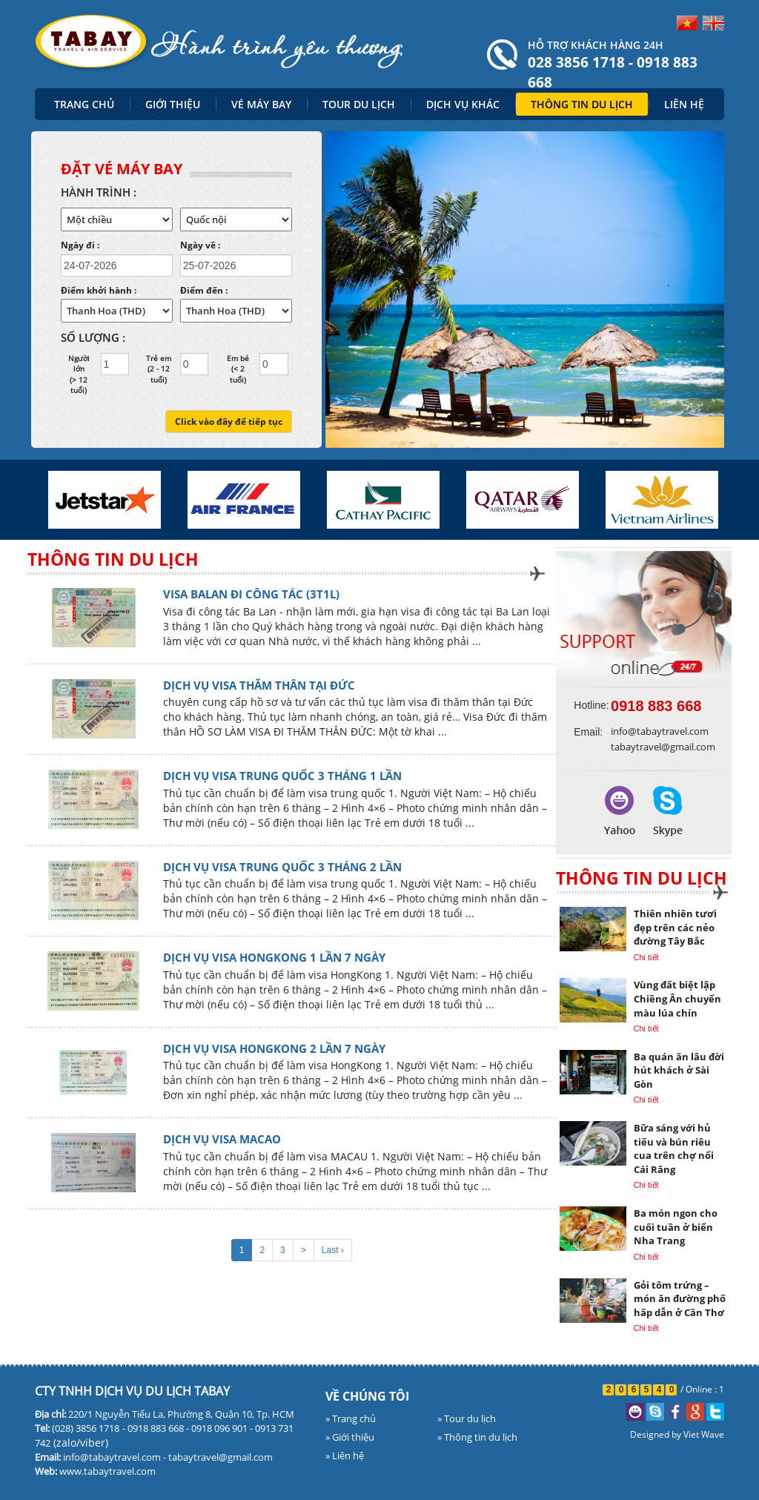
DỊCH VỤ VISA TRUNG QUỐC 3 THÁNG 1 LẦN (282, 775)
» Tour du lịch (466, 1418)
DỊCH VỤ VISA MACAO (222, 1138)
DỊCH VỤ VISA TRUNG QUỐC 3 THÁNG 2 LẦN (282, 866)
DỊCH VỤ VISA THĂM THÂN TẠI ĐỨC (259, 685)
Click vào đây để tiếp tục (228, 421)
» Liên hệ (344, 1455)
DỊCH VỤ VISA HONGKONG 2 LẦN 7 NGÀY (274, 1048)
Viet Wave (703, 1434)
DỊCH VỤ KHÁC (463, 104)
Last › (333, 1250)
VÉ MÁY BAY (261, 104)
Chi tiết (646, 957)
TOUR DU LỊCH (358, 104)
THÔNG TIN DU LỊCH (582, 104)
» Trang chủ (350, 1418)
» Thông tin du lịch (477, 1437)
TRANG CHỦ (84, 104)
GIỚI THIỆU (172, 104)
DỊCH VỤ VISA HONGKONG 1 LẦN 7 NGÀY (274, 957)
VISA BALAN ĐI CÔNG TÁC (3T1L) (251, 594)
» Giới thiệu (349, 1437)
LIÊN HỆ (684, 104)
